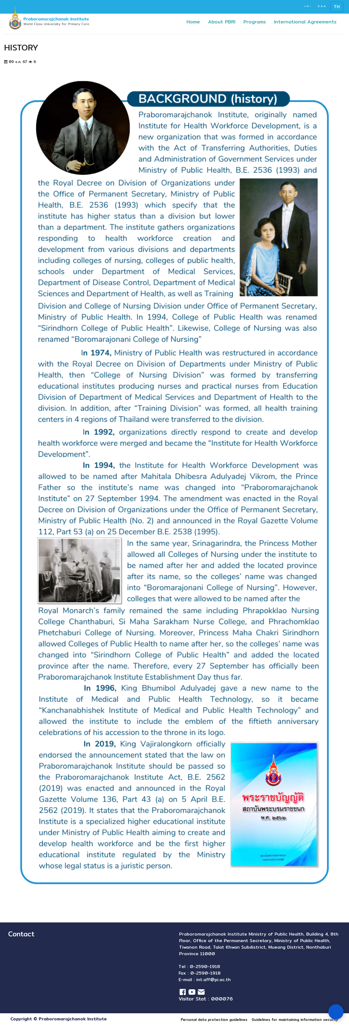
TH (337, 6)
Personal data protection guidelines (214, 1019)
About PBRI (221, 22)
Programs (256, 21)
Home (195, 21)
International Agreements (307, 21)
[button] (261, 22)
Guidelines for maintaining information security (295, 1019)
